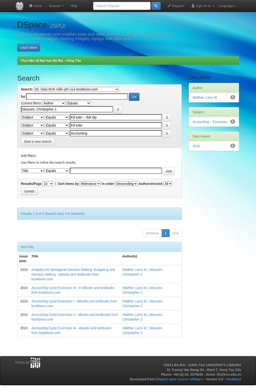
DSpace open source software (179, 379)
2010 (196, 146)
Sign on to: (203, 6)
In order (108, 184)
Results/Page (31, 184)
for (23, 96)
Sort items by (68, 184)
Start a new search (38, 141)
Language (226, 6)
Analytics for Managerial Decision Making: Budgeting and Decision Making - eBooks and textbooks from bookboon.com (73, 274)
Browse (56, 6)
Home (35, 6)
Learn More (28, 47)
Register (176, 6)
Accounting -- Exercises (210, 122)
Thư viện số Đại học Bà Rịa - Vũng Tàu (51, 60)
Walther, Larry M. (134, 270)
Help (74, 6)
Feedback (233, 379)
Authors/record (150, 184)
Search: (27, 89)
